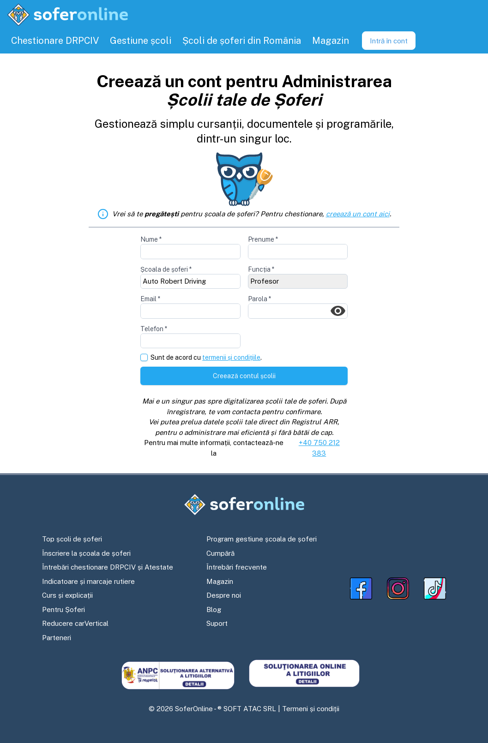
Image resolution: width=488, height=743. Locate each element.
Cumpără (220, 553)
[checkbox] (144, 357)
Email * (150, 299)
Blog (213, 609)
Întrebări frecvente (236, 567)
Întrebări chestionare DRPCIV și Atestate (107, 567)
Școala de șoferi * (166, 269)
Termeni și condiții (310, 709)
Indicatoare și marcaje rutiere (88, 581)
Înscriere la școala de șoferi (86, 553)
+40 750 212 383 (319, 448)
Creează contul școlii (244, 376)
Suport (217, 623)
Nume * (151, 239)
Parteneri (56, 638)
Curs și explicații (67, 595)
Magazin (219, 581)
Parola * (259, 299)
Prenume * (263, 239)
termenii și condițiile (231, 357)
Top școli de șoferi (72, 539)
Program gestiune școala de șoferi (261, 539)
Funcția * (261, 269)
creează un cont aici (358, 214)
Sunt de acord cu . (206, 357)
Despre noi (223, 595)
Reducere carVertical (75, 623)
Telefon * (153, 329)
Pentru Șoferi (63, 609)
